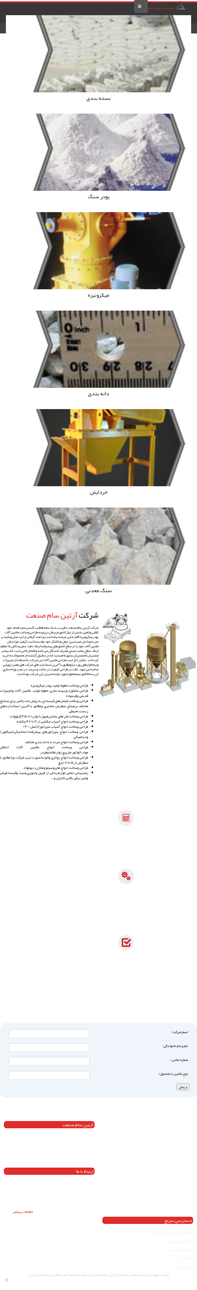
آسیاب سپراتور (180, 1241)
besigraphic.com (181, 1282)
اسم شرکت (179, 1031)
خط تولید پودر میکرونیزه (173, 1233)
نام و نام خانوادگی (174, 1045)
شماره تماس (178, 1059)
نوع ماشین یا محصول (172, 1073)
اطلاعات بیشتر (23, 1211)
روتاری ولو (185, 1266)
